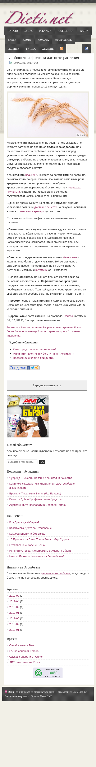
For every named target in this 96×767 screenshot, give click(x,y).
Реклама (45, 30)
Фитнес (31, 48)
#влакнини (13, 327)
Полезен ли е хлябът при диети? (33, 357)
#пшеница (30, 331)
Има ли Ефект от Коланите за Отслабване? (36, 556)
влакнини (31, 174)
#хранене (74, 331)
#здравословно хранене (58, 327)
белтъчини (70, 257)
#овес (77, 327)
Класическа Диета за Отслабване (30, 528)
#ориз (10, 331)
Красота (43, 39)
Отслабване (63, 39)
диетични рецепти (45, 207)
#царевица (13, 335)
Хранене (48, 48)
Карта (84, 30)
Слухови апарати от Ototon (26, 656)
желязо (68, 316)
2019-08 (14, 595)
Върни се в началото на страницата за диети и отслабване (39, 691)
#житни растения (31, 327)
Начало (13, 30)
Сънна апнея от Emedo (23, 651)
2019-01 (14, 612)
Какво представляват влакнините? (34, 349)
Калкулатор (66, 30)
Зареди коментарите (47, 385)
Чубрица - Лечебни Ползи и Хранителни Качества (40, 478)
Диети (12, 39)
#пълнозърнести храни (52, 331)
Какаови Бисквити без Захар (27, 533)
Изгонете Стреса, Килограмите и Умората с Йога (40, 550)
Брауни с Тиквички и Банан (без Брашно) (35, 493)
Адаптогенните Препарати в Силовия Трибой (37, 504)
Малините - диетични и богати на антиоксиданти (43, 353)
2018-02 (14, 624)
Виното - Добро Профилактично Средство (35, 499)
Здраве (27, 39)
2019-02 (14, 607)
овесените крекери (32, 211)
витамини (41, 270)
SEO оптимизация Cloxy (24, 662)
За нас (28, 30)
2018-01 (14, 629)
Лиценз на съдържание (17, 696)
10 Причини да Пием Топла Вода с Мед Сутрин (39, 539)
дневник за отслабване (55, 573)
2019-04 (14, 601)
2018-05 (14, 618)
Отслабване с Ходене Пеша (27, 545)
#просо (19, 331)
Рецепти (13, 48)
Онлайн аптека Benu (22, 645)
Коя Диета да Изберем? (24, 522)
